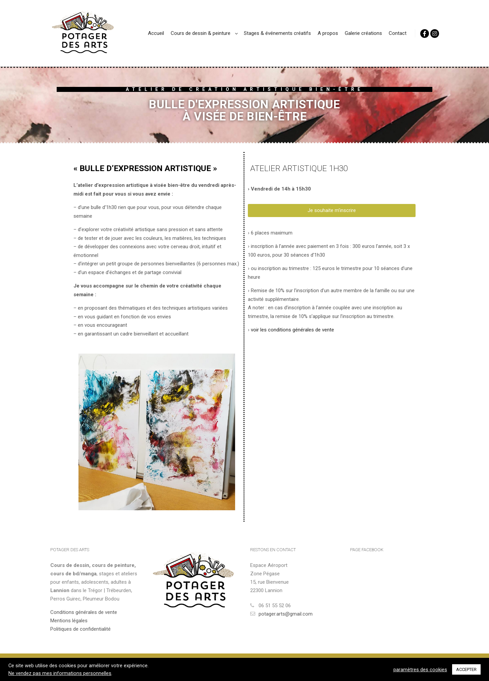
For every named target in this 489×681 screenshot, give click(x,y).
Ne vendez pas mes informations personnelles (59, 673)
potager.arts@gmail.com (281, 614)
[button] (332, 210)
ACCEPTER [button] (466, 669)
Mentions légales (69, 621)
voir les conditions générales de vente (292, 330)
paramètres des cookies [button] (420, 670)
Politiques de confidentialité (80, 629)
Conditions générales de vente (83, 612)
